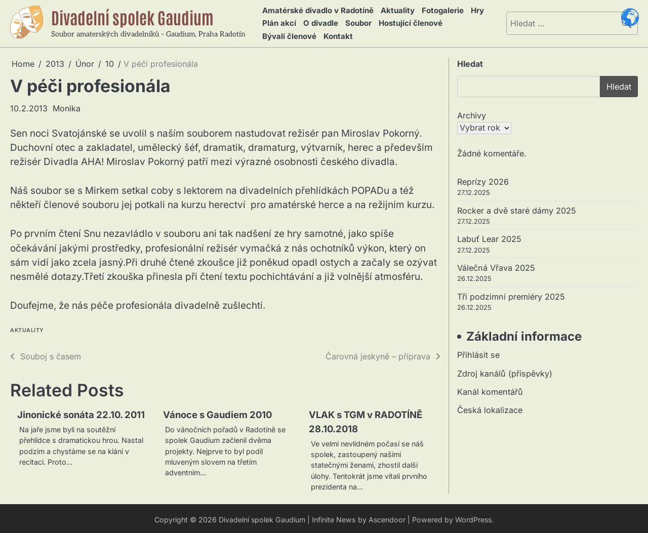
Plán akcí (278, 21)
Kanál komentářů (490, 389)
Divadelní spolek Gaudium (136, 16)
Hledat (470, 61)
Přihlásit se (478, 353)
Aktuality (396, 10)
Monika (66, 105)
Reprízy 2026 (483, 179)
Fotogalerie (439, 10)
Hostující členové (405, 21)
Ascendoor (387, 517)
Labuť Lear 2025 (489, 236)
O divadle (318, 21)
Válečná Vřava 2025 (496, 265)
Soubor (354, 21)
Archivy (471, 112)
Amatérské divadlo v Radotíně (317, 10)
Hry (472, 10)
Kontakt (334, 33)
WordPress (474, 517)
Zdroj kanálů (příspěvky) (504, 371)
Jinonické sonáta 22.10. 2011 (83, 412)
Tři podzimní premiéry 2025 (511, 294)
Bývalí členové (288, 33)
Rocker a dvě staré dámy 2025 (516, 207)
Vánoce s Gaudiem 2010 (219, 412)
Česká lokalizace (489, 408)
